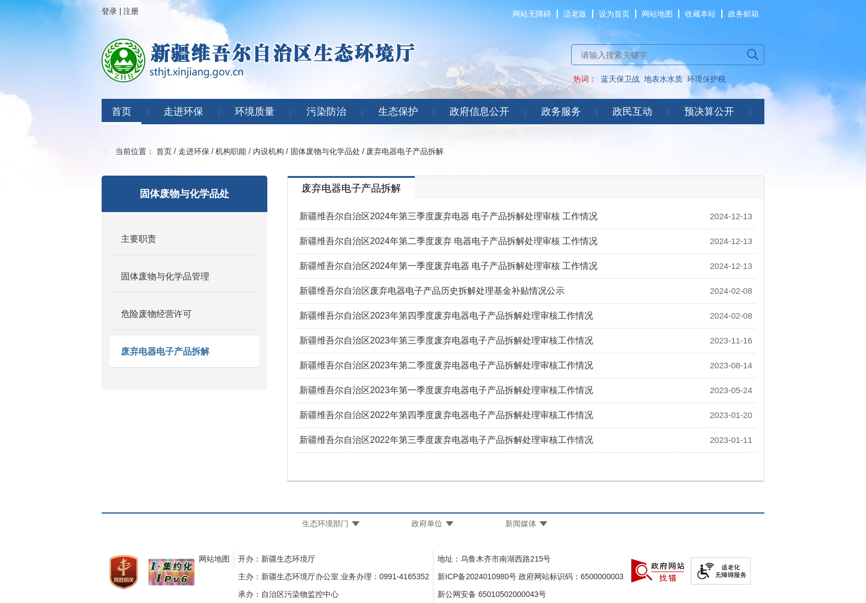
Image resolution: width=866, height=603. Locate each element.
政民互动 (632, 111)
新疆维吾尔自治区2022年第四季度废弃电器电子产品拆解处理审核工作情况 (446, 415)
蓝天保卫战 (620, 79)
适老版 (575, 13)
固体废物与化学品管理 (165, 276)
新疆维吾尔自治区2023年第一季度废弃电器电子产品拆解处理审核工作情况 (446, 390)
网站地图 (657, 13)
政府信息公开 (479, 111)
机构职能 (230, 151)
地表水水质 (663, 79)
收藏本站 (700, 13)
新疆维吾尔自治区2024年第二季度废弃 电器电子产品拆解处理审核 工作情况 (448, 241)
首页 (121, 111)
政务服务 (561, 111)
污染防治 (326, 111)
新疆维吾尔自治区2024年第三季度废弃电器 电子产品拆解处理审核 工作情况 (448, 216)
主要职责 (138, 239)
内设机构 (268, 151)
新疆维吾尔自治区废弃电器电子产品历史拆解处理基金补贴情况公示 (431, 290)
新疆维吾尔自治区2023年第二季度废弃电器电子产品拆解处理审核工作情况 (446, 365)
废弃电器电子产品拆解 (165, 351)
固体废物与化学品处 (325, 151)
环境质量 (254, 111)
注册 (131, 11)
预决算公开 (709, 111)
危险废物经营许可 (156, 314)
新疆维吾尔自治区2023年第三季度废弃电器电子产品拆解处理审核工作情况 (446, 340)
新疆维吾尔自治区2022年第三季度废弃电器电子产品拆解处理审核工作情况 (446, 440)
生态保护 (398, 111)
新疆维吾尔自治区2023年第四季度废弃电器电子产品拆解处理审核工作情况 (446, 315)
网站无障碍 (532, 13)
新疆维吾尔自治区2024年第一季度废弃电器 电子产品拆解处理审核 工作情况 (448, 266)
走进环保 (183, 111)
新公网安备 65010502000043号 (491, 594)
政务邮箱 (743, 13)
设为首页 (614, 13)
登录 (109, 11)
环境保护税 (706, 79)
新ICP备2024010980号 (476, 576)
